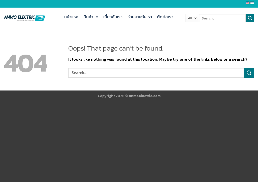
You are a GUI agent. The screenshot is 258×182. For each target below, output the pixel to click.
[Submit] (249, 73)
